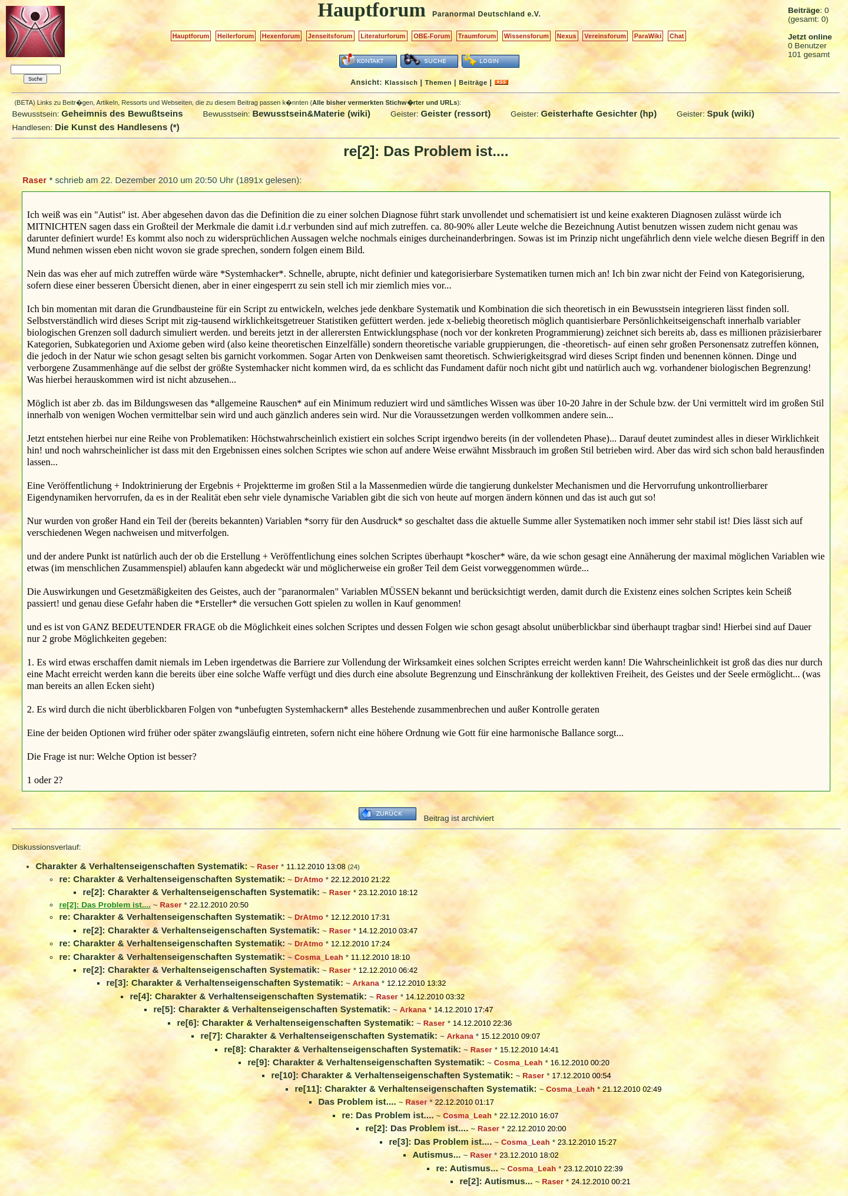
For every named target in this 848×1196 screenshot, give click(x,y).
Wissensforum (526, 35)
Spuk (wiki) (730, 113)
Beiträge (473, 82)
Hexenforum (281, 35)
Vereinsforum (605, 35)
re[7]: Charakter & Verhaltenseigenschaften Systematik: (319, 1036)
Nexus (567, 35)
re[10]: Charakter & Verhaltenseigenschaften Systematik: (392, 1075)
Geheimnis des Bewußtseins (122, 113)
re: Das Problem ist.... (387, 1115)
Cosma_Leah (318, 957)
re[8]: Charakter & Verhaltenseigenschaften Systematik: (342, 1049)
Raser (34, 180)
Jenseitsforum (330, 35)
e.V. (534, 14)
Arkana (366, 983)
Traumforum (477, 35)
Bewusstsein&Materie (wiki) (311, 113)
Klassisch (401, 82)
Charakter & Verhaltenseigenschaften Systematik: (141, 866)
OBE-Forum (431, 35)
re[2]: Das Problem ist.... (416, 1128)
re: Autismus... (467, 1168)
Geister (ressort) (455, 113)
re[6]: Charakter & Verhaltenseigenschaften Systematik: (295, 1023)
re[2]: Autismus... (495, 1181)
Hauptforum (191, 35)
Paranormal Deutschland (478, 14)
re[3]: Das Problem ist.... (440, 1142)
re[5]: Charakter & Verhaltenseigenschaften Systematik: (271, 1009)
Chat (677, 35)
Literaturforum (382, 35)
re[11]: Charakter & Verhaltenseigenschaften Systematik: (415, 1089)
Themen (438, 82)
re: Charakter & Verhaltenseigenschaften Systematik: (172, 879)
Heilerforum (235, 35)
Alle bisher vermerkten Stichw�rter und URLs (384, 102)
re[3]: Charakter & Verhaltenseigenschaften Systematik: (224, 983)
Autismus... (436, 1154)
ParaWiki (648, 35)
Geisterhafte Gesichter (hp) (599, 113)
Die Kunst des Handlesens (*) (117, 127)
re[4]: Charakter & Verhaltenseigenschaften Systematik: (248, 996)
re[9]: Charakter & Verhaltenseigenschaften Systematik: (366, 1062)
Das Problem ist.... (357, 1101)
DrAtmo (308, 879)
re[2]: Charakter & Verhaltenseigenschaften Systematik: (201, 892)
